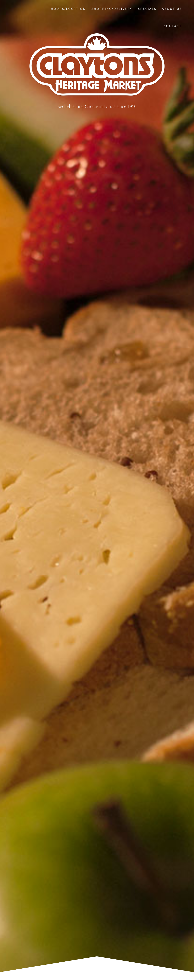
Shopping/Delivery (111, 8)
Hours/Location (68, 8)
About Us (172, 8)
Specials (147, 8)
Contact (173, 26)
